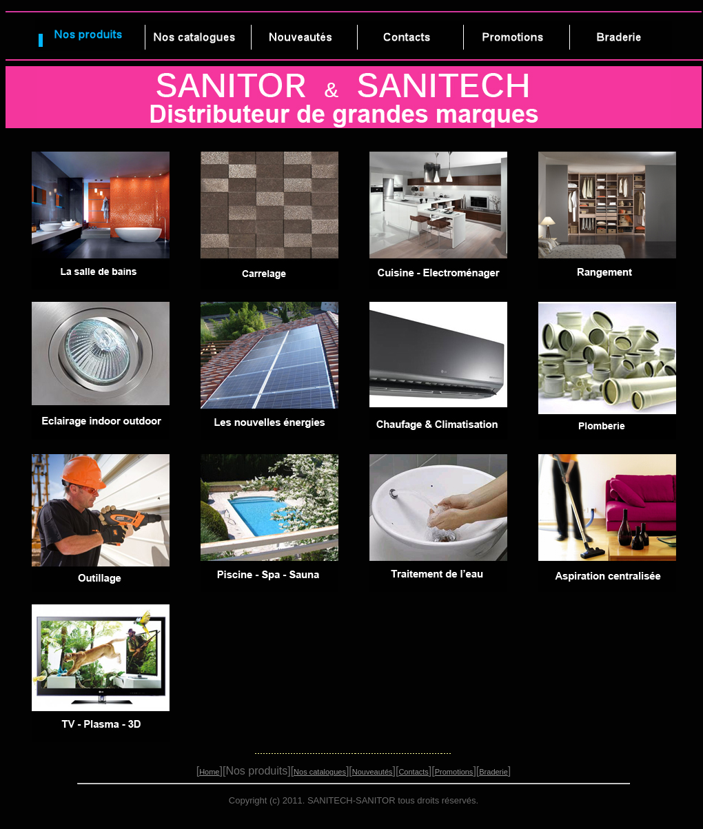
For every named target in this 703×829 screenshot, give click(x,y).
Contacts (413, 772)
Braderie (493, 772)
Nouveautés (372, 772)
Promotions (454, 772)
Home (209, 772)
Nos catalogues (320, 772)
